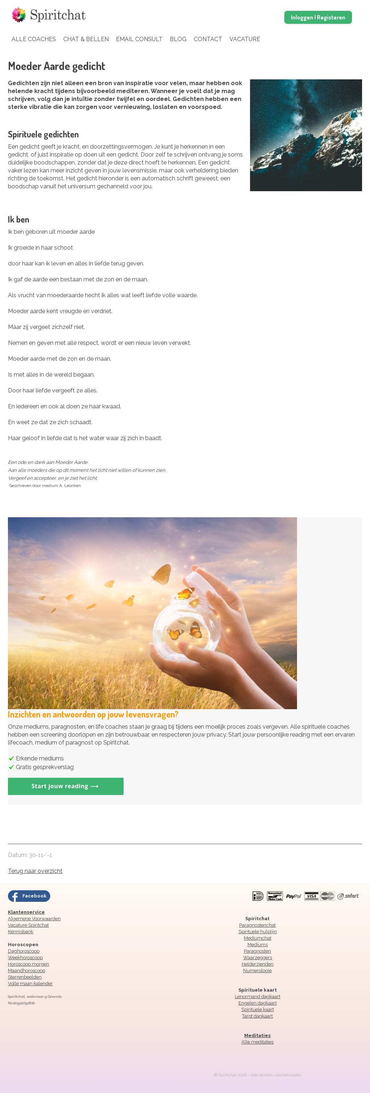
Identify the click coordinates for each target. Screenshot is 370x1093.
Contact (208, 39)
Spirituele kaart (257, 1009)
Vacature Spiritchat (28, 925)
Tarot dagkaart (257, 1016)
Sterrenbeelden (25, 977)
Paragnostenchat (257, 925)
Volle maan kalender (30, 983)
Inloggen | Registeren (318, 17)
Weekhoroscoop (25, 957)
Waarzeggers (257, 957)
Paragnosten (257, 951)
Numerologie (257, 970)
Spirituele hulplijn (257, 931)
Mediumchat (257, 938)
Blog (178, 39)
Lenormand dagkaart (257, 996)
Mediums (258, 944)
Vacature (244, 39)
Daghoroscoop (23, 951)
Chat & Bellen (86, 39)
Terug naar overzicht (35, 871)
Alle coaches (34, 39)
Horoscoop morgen (28, 964)
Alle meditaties (257, 1042)
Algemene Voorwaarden (34, 918)
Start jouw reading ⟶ (65, 786)
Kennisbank (20, 931)
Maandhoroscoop (26, 970)
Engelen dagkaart (257, 1003)
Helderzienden (258, 964)
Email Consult (139, 39)
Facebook (34, 896)
